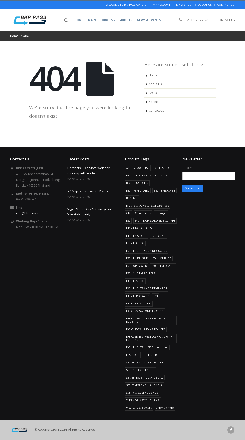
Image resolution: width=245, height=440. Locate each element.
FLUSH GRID (149, 355)
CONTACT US (226, 20)
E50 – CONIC (158, 235)
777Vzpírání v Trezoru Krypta (87, 191)
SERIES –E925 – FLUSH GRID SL (144, 385)
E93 (156, 296)
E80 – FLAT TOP (135, 281)
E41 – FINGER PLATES (139, 228)
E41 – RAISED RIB (136, 235)
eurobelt (162, 347)
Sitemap (155, 102)
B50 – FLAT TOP (161, 168)
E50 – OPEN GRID (136, 266)
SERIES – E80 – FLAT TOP (140, 370)
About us (205, 4)
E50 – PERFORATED (163, 266)
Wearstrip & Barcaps (139, 407)
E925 (150, 347)
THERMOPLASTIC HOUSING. (143, 400)
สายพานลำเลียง (165, 407)
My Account (161, 4)
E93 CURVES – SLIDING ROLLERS (145, 329)
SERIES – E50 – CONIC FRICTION (145, 362)
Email (187, 168)
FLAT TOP (132, 355)
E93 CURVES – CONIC (138, 303)
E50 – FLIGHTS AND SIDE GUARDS (146, 251)
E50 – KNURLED (161, 258)
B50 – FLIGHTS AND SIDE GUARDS (146, 175)
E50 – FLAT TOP (135, 243)
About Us (155, 84)
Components (143, 213)
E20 (128, 220)
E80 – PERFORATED (137, 296)
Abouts (126, 20)
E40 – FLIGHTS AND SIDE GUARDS (155, 220)
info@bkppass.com (29, 213)
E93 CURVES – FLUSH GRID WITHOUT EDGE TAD (148, 320)
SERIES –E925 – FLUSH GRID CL (144, 377)
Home (78, 20)
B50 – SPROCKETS (164, 190)
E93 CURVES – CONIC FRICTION (145, 311)
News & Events (149, 20)
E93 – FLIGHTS (134, 347)
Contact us (225, 4)
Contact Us (156, 111)
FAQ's (153, 93)
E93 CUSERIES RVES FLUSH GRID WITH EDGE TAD (149, 338)
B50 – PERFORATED (138, 190)
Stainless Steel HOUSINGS (142, 392)
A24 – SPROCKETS (137, 168)
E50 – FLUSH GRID (137, 258)
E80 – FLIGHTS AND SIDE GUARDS (146, 288)
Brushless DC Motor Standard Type (147, 205)
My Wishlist (184, 4)
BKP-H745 (132, 198)
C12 (128, 213)
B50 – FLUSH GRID (137, 183)
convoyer (161, 213)
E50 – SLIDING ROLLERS (140, 273)
